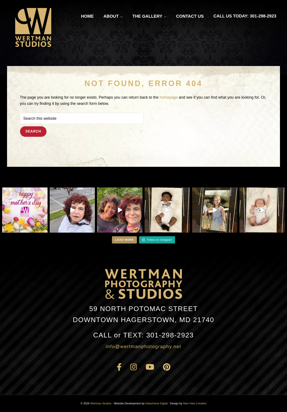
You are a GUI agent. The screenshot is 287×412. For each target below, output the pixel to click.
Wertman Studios (100, 403)
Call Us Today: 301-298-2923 (244, 16)
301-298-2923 (143, 335)
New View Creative (195, 403)
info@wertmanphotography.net (143, 346)
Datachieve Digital (156, 403)
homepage (168, 97)
